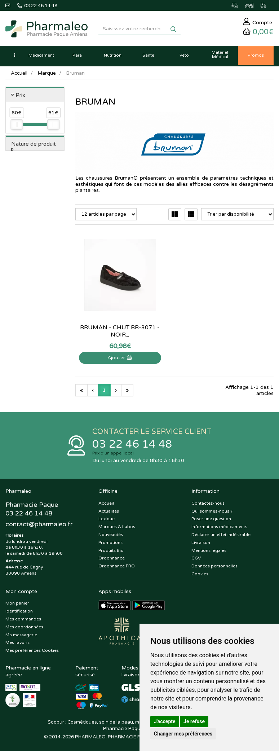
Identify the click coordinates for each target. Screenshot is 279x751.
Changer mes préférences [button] (183, 734)
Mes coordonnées (24, 625)
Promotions (110, 541)
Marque (47, 75)
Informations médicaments (219, 525)
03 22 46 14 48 (132, 442)
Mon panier (17, 601)
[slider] (16, 127)
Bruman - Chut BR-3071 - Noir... (104, 305)
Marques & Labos (116, 525)
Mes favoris (17, 641)
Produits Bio (111, 549)
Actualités (108, 509)
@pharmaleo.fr (39, 523)
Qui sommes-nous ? (211, 509)
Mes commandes (23, 617)
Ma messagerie (21, 633)
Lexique (106, 517)
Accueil (19, 75)
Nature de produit (33, 145)
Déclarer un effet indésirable (221, 533)
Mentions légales (208, 549)
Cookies (199, 572)
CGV (196, 556)
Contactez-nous (208, 501)
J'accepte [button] (165, 721)
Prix (20, 97)
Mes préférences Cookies (32, 648)
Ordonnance (111, 556)
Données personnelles (214, 564)
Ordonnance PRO (116, 564)
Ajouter (104, 332)
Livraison (200, 541)
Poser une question (211, 517)
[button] (14, 57)
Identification (19, 609)
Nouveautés (110, 533)
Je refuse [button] (194, 721)
